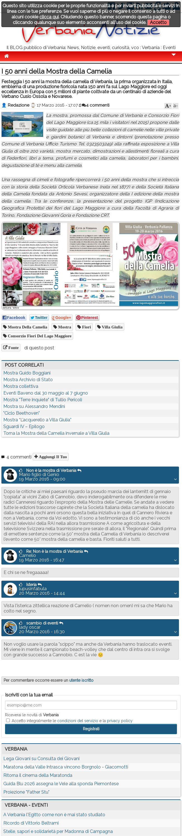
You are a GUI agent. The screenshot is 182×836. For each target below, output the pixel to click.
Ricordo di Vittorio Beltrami (31, 823)
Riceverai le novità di (32, 715)
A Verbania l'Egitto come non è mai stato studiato (54, 814)
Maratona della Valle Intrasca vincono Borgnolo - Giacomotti (65, 767)
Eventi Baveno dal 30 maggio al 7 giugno (45, 393)
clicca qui (49, 17)
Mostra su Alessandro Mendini (34, 406)
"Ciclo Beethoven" (21, 413)
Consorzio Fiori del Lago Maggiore (39, 336)
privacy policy (120, 721)
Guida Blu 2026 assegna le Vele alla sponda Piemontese (61, 783)
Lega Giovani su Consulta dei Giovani (41, 758)
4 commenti (95, 105)
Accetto (158, 22)
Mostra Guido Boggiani (27, 373)
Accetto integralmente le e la (69, 721)
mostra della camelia (27, 327)
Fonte (13, 347)
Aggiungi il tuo (52, 457)
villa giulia (112, 327)
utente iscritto (81, 680)
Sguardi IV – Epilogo (24, 426)
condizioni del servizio (77, 721)
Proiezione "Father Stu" (26, 792)
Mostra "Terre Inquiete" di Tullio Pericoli (42, 399)
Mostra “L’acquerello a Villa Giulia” (37, 419)
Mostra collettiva (20, 386)
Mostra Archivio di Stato (28, 379)
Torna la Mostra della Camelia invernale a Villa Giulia (56, 433)
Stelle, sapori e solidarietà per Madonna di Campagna (58, 831)
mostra (64, 327)
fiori (86, 327)
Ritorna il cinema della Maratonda (37, 775)
